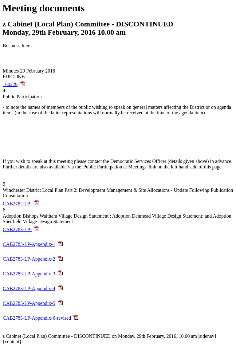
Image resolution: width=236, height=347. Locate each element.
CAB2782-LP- (17, 203)
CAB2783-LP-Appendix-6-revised (37, 318)
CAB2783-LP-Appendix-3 (29, 273)
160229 (10, 84)
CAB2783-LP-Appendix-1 (29, 244)
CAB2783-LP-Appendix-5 (29, 303)
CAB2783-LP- (17, 229)
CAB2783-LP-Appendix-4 (29, 288)
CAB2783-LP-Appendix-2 (29, 259)
